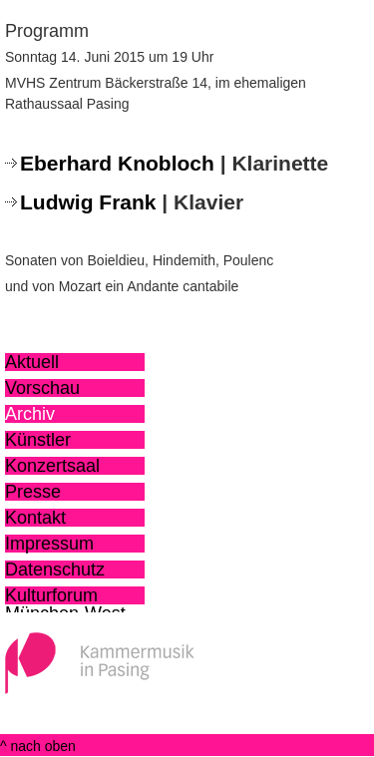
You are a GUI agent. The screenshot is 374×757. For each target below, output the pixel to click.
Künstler (38, 440)
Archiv (30, 414)
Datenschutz (55, 569)
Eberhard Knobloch (117, 163)
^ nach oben (38, 746)
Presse (33, 492)
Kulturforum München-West (65, 595)
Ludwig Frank (88, 201)
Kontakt (35, 518)
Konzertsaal (52, 466)
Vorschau (42, 388)
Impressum (49, 544)
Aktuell (32, 362)
